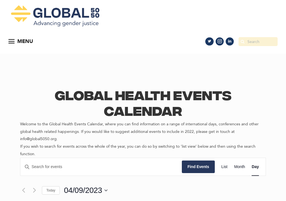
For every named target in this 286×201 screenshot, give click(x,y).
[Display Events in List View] (224, 167)
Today (50, 190)
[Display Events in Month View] (239, 167)
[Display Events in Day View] (255, 167)
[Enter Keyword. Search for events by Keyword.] (101, 167)
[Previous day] (23, 190)
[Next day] (34, 190)
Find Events (198, 166)
